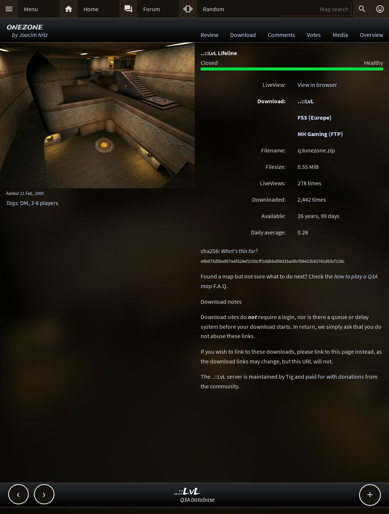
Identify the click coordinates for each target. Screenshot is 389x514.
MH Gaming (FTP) (320, 134)
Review (209, 34)
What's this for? (239, 251)
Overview (371, 34)
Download (243, 34)
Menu (31, 9)
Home (91, 9)
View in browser (317, 84)
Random (213, 9)
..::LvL (306, 101)
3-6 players (44, 202)
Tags (12, 202)
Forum (151, 9)
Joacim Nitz (33, 34)
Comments (281, 34)
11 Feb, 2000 (32, 193)
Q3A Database (197, 499)
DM (24, 202)
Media (340, 34)
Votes (314, 34)
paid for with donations (334, 376)
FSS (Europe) (315, 117)
